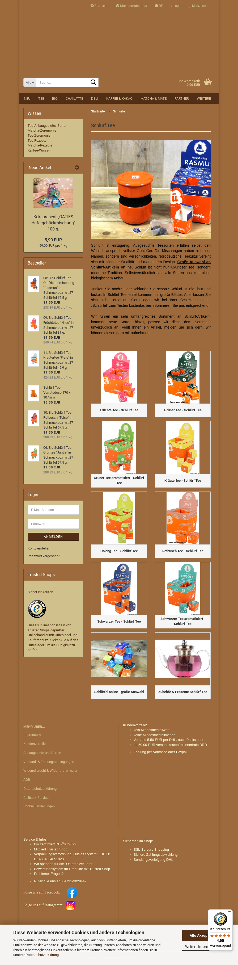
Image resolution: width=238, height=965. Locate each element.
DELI (94, 98)
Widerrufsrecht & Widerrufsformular (50, 771)
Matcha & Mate (154, 98)
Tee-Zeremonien (40, 135)
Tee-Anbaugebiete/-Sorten (47, 126)
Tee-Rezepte (37, 140)
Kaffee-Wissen (39, 150)
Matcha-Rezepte (40, 145)
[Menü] (229, 912)
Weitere (204, 98)
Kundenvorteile (34, 744)
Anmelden (53, 537)
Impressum (32, 735)
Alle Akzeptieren (204, 935)
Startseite (99, 6)
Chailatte (74, 98)
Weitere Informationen (203, 947)
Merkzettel (198, 6)
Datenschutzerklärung (42, 955)
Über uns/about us (131, 6)
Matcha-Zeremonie (42, 130)
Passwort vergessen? (44, 556)
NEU (27, 98)
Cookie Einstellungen (39, 806)
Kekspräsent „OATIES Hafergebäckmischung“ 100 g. (53, 223)
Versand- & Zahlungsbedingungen (48, 762)
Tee (41, 98)
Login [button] (176, 6)
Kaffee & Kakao (119, 98)
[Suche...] (29, 82)
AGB (26, 780)
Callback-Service (36, 798)
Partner (182, 98)
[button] (159, 6)
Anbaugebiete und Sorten (42, 753)
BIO (55, 98)
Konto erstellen (39, 548)
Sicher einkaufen (40, 592)
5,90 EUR (53, 239)
